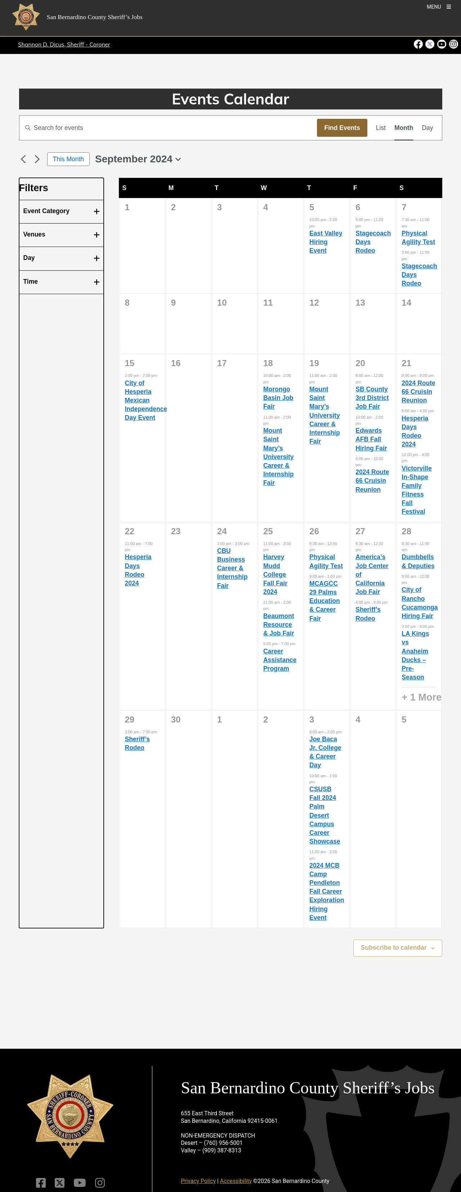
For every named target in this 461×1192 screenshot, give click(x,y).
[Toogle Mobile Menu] (439, 6)
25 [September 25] (268, 531)
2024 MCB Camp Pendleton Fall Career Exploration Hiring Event (326, 891)
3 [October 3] (311, 719)
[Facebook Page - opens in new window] (419, 44)
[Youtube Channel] (79, 1183)
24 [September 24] (222, 531)
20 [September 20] (360, 363)
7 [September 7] (404, 207)
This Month (68, 159)
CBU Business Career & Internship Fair (232, 568)
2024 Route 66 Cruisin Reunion (372, 480)
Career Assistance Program (279, 660)
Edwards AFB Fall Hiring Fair (371, 439)
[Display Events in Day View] (427, 128)
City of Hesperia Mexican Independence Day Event (146, 400)
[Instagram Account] (100, 1183)
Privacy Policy (198, 1181)
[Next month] (37, 159)
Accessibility (236, 1181)
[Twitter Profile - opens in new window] (430, 44)
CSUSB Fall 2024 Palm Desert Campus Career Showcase (324, 815)
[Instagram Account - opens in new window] (453, 44)
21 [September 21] (406, 363)
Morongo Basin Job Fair (278, 398)
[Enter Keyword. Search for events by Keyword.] (168, 128)
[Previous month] (23, 159)
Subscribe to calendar (394, 947)
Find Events (342, 127)
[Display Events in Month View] (403, 128)
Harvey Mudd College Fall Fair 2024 (275, 574)
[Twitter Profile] (59, 1183)
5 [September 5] (311, 207)
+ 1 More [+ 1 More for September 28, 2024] (422, 697)
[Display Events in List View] (381, 128)
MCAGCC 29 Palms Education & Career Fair (324, 601)
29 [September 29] (130, 719)
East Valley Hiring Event (325, 242)
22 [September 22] (130, 531)
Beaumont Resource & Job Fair (278, 624)
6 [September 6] (357, 207)
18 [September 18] (268, 363)
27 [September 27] (360, 531)
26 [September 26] (314, 531)
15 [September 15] (130, 363)
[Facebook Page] (41, 1183)
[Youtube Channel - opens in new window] (442, 44)
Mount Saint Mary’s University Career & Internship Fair (278, 456)
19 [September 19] (314, 363)
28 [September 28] (406, 531)
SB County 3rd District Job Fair (372, 398)
